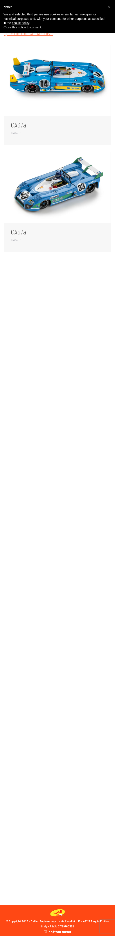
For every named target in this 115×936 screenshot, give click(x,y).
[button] (109, 7)
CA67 (14, 132)
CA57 (14, 239)
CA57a (18, 232)
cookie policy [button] (20, 23)
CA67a (18, 125)
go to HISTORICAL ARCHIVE (28, 33)
